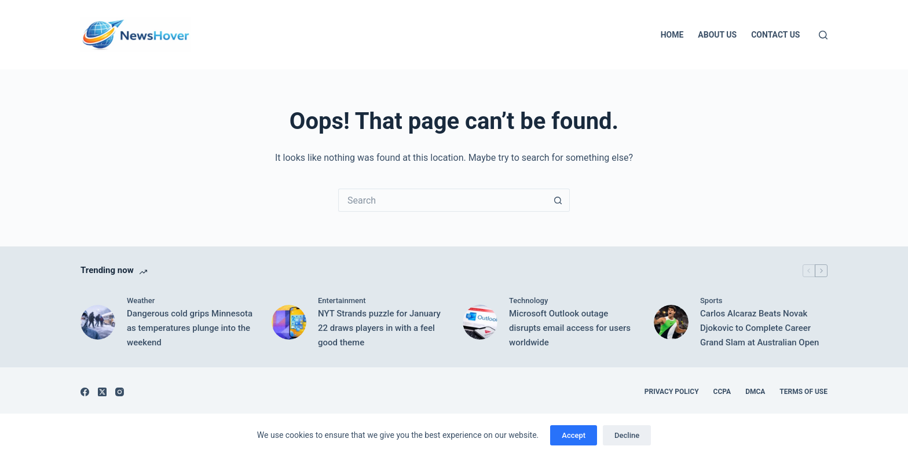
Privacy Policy (672, 392)
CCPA (722, 392)
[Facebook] (84, 392)
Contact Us (775, 34)
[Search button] (558, 200)
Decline (626, 435)
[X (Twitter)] (102, 392)
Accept (573, 435)
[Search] (823, 35)
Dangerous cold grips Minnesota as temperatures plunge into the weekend (189, 328)
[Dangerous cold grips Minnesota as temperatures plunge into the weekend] (97, 322)
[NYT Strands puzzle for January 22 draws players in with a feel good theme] (289, 322)
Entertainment (342, 300)
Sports (711, 300)
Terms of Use (803, 392)
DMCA (755, 392)
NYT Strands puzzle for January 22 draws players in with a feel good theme (379, 328)
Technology (528, 300)
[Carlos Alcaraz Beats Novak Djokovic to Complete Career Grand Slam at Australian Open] (671, 322)
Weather (141, 300)
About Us (717, 34)
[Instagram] (119, 392)
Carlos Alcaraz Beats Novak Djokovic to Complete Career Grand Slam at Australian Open (759, 328)
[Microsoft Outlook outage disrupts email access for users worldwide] (480, 322)
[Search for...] (442, 200)
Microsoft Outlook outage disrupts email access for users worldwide (570, 328)
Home (672, 34)
